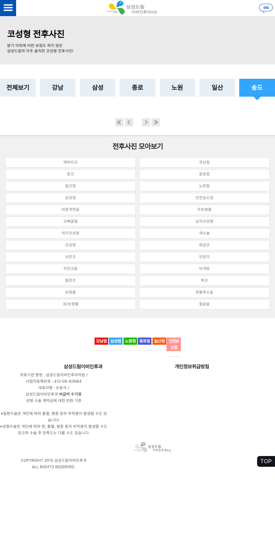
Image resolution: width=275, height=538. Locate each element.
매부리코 (70, 162)
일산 (217, 87)
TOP (266, 461)
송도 (257, 87)
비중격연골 (70, 209)
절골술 (204, 304)
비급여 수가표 (70, 394)
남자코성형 (204, 221)
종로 (137, 87)
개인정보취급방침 (192, 366)
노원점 (204, 186)
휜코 (70, 174)
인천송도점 (204, 197)
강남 (57, 87)
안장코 (204, 257)
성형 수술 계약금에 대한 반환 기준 (54, 400)
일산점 (70, 186)
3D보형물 (71, 304)
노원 (177, 87)
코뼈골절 (70, 221)
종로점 (204, 174)
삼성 (97, 87)
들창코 (70, 280)
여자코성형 (70, 233)
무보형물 (204, 209)
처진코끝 (70, 268)
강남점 (204, 162)
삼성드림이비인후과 (83, 366)
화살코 (204, 245)
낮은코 (70, 257)
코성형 (70, 245)
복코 (204, 280)
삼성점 (70, 197)
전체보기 (17, 87)
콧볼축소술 (204, 292)
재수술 (204, 233)
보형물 (70, 292)
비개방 (204, 268)
